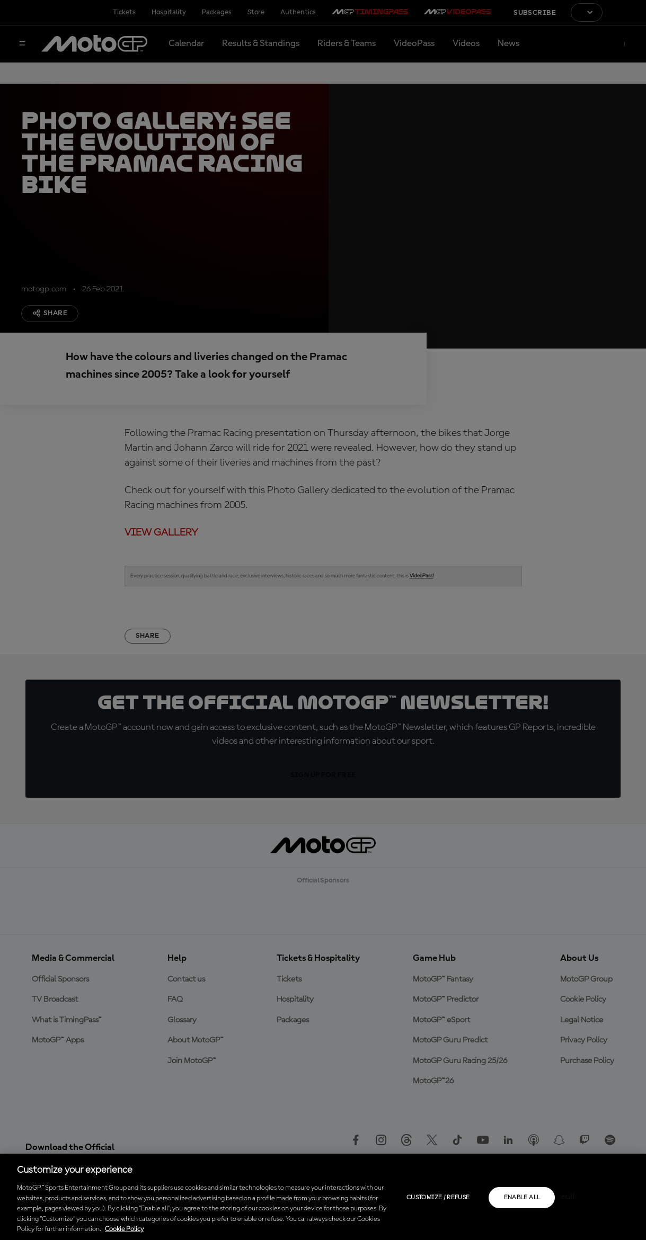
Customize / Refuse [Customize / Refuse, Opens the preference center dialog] (438, 1197)
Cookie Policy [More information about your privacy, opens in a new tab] (124, 1229)
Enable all (522, 1197)
